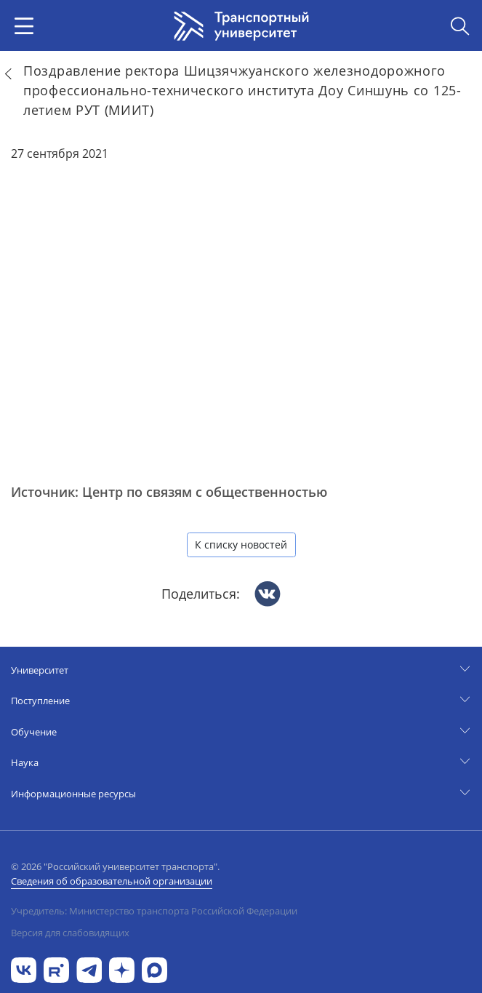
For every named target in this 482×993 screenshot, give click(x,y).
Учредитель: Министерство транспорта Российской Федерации (154, 910)
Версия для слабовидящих (70, 932)
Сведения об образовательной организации (111, 881)
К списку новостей (241, 544)
